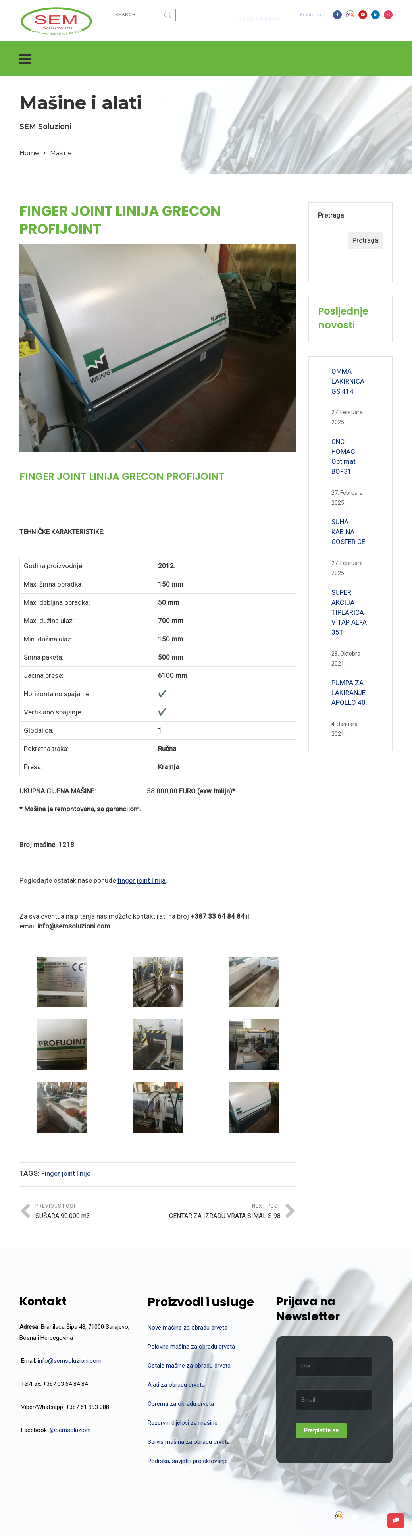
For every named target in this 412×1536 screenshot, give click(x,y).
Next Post (219, 1212)
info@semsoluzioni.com (70, 1360)
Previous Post (96, 1212)
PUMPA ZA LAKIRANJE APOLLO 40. (349, 692)
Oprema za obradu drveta (181, 1403)
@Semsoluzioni (70, 1430)
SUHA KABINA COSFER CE (348, 532)
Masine (61, 153)
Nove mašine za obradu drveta (187, 1327)
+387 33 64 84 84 (255, 19)
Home (29, 153)
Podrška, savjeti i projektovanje (188, 1461)
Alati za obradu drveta (176, 1384)
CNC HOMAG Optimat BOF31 (343, 456)
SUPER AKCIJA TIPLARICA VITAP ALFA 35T (349, 612)
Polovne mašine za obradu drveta (191, 1346)
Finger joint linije (65, 1173)
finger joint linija (141, 880)
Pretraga (331, 215)
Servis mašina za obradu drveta (189, 1441)
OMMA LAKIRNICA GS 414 (347, 381)
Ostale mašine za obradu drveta (189, 1365)
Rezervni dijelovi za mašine (183, 1422)
